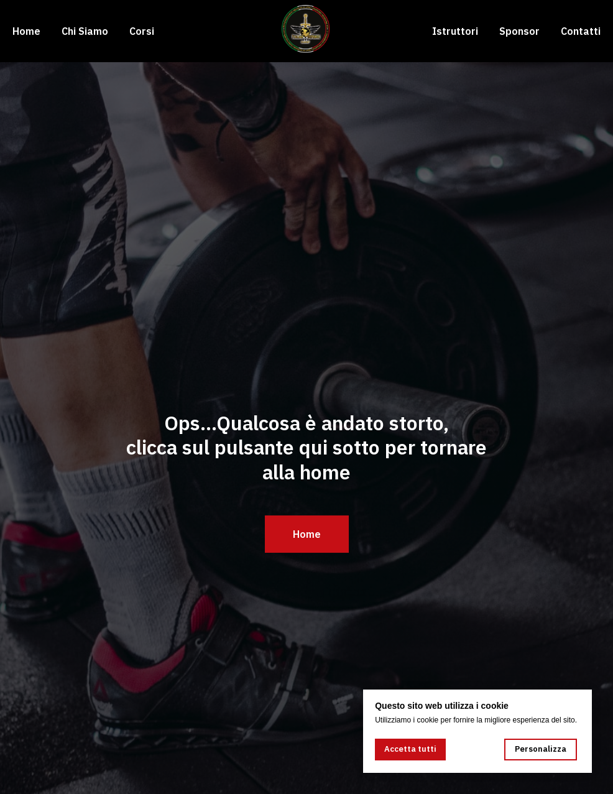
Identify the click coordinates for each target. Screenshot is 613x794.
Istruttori (455, 31)
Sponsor (519, 31)
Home (26, 31)
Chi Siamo (85, 31)
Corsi (141, 31)
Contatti (581, 31)
